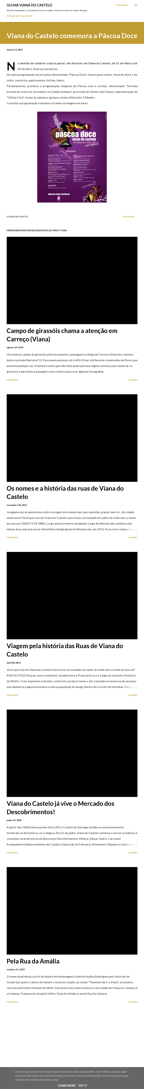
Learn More (66, 1085)
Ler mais (133, 380)
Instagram (13, 15)
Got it (82, 1085)
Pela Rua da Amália (33, 961)
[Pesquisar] (121, 5)
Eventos (23, 216)
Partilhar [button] (128, 216)
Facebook (26, 15)
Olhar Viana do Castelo (29, 5)
